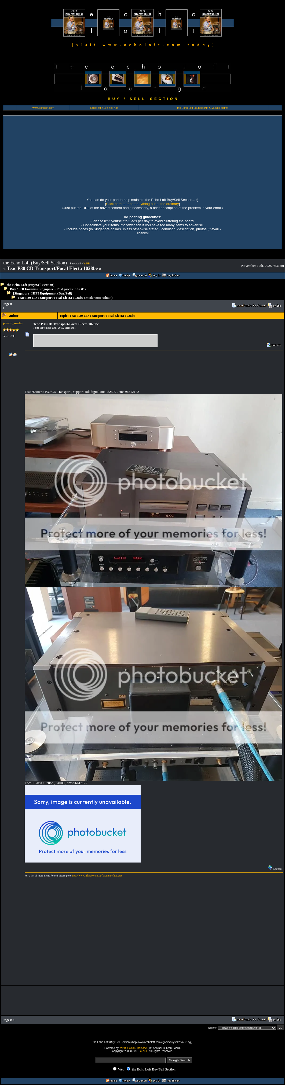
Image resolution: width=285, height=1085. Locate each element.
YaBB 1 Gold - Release (133, 1048)
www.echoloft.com (43, 107)
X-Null (143, 1051)
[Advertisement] (142, 155)
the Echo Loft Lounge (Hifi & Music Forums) (203, 107)
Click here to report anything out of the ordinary (142, 204)
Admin (106, 298)
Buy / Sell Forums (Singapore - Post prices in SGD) (48, 289)
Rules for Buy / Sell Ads (104, 107)
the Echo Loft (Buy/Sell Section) (30, 285)
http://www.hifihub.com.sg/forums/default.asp (97, 875)
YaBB (86, 263)
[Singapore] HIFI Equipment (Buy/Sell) (42, 293)
